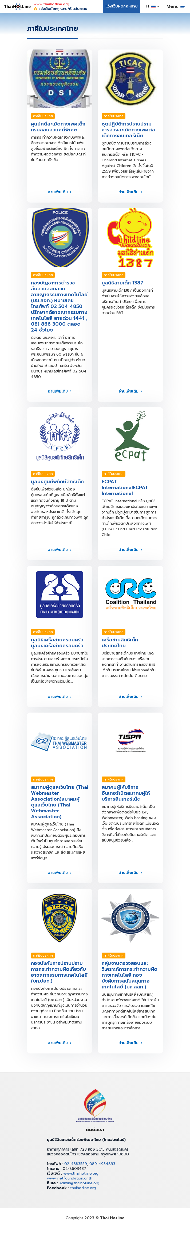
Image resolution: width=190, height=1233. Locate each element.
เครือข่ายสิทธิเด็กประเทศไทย (120, 643)
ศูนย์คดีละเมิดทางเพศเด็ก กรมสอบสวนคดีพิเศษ (58, 127)
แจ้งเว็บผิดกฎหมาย (121, 6)
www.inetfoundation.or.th (69, 1178)
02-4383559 (75, 1164)
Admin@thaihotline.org (79, 1183)
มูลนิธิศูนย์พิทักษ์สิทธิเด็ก (57, 482)
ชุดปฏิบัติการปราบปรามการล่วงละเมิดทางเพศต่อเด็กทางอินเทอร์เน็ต (128, 130)
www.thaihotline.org (80, 1173)
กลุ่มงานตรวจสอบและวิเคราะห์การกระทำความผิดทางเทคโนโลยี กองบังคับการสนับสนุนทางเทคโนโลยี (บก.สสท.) (129, 975)
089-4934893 (102, 1164)
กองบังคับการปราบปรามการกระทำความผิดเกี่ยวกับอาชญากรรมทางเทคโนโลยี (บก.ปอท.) (59, 972)
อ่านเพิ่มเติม (58, 192)
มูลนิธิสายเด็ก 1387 (122, 283)
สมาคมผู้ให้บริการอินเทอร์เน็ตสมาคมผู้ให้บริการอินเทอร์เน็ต (126, 793)
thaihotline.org (83, 1188)
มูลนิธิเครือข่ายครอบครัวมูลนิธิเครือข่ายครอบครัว (57, 643)
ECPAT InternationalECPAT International (125, 487)
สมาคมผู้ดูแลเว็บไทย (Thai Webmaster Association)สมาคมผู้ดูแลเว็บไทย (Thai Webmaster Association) (59, 802)
